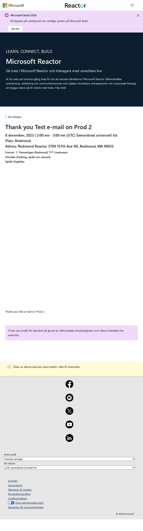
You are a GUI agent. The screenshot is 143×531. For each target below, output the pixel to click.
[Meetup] (69, 400)
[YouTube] (69, 427)
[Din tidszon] (69, 467)
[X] (69, 413)
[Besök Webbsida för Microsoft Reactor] (75, 5)
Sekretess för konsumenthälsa (26, 507)
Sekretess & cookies (20, 489)
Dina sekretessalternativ (25, 503)
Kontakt (12, 481)
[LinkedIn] (69, 440)
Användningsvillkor (19, 494)
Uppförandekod (17, 498)
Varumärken (15, 485)
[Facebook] (69, 386)
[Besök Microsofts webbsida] (13, 5)
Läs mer (15, 28)
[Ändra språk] (69, 459)
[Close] (138, 15)
